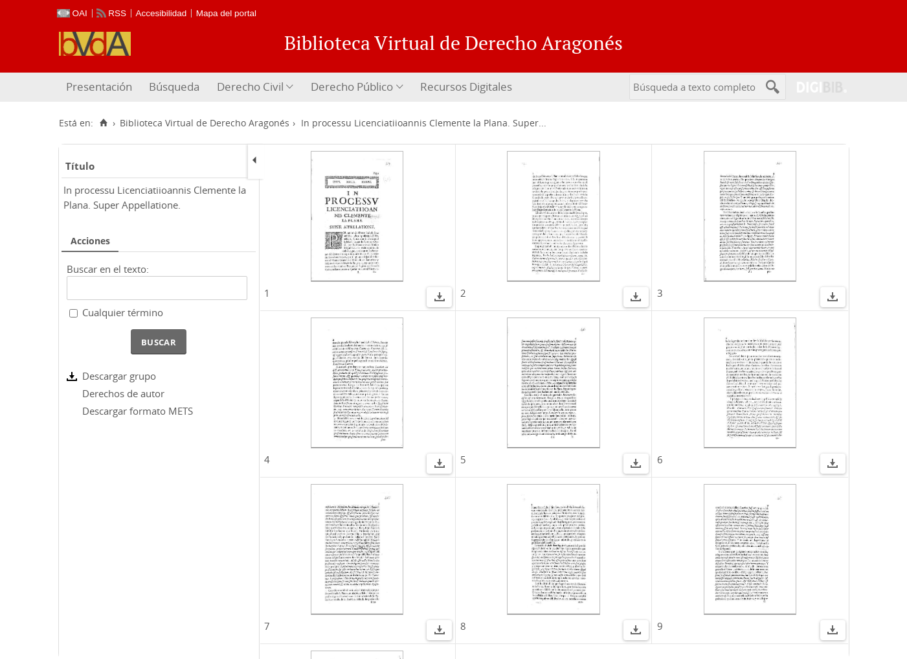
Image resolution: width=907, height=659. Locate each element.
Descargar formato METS (137, 410)
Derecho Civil (250, 86)
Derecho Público (352, 86)
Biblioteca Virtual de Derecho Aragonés (204, 123)
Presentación (99, 86)
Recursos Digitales (466, 86)
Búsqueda (174, 86)
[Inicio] (103, 123)
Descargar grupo (119, 375)
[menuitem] (100, 87)
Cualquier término (122, 312)
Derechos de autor (123, 393)
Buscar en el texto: (108, 268)
